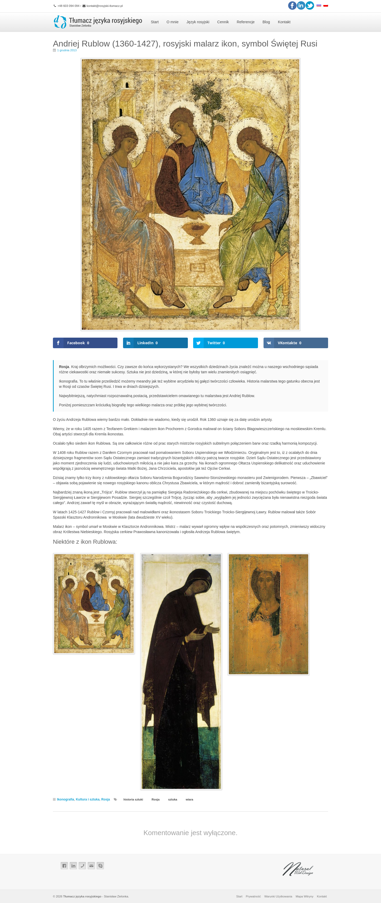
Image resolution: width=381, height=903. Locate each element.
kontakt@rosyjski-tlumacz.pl (102, 5)
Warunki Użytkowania (278, 896)
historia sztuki (133, 799)
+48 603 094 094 (66, 5)
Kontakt (322, 896)
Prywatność (253, 896)
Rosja (105, 799)
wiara (189, 799)
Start (239, 896)
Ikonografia (65, 799)
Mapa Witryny (304, 896)
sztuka (172, 799)
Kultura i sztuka (87, 799)
